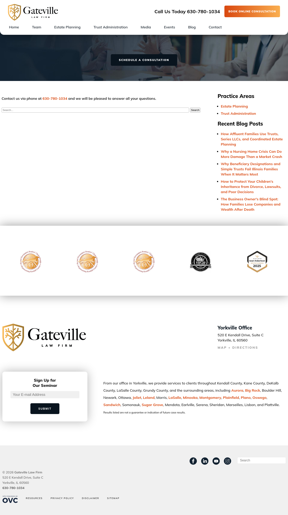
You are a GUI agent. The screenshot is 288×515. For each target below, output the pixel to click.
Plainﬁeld (231, 397)
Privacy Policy (62, 498)
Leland (149, 397)
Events (169, 27)
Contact (215, 27)
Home (14, 27)
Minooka (190, 397)
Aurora (237, 390)
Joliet (137, 397)
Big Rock (252, 390)
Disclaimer (90, 498)
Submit (45, 408)
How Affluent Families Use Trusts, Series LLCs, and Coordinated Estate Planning (252, 139)
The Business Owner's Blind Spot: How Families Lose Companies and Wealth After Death (250, 204)
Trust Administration (111, 27)
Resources (34, 498)
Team (36, 27)
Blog (192, 27)
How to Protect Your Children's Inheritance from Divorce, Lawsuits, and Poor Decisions (251, 186)
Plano (246, 397)
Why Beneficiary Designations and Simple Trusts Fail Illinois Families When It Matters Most (250, 169)
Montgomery (210, 397)
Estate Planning (67, 27)
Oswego (259, 397)
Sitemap (113, 498)
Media (146, 27)
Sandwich (111, 404)
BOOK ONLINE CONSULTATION (252, 11)
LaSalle (174, 397)
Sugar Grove (152, 404)
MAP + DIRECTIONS (238, 347)
